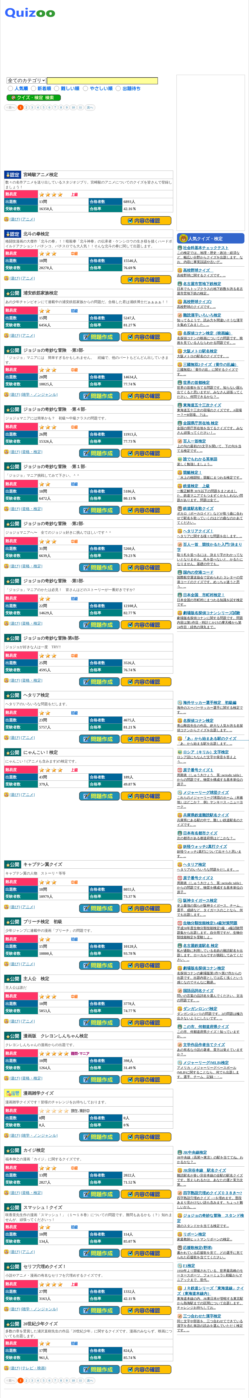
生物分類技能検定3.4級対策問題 (210, 923)
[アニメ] (28, 219)
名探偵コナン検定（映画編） (208, 333)
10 (73, 107)
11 (80, 107)
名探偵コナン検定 (198, 720)
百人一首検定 (194, 441)
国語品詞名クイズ (198, 991)
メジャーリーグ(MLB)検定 (206, 1062)
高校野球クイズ (198, 270)
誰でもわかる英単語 (200, 459)
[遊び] (15, 219)
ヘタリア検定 (194, 864)
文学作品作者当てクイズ (204, 1044)
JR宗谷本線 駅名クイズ (204, 1170)
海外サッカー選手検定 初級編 (209, 702)
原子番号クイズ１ (198, 770)
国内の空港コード (198, 572)
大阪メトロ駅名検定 (200, 351)
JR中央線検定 (195, 1152)
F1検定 (189, 1265)
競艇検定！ (192, 472)
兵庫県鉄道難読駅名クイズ (206, 815)
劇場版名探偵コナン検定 (204, 968)
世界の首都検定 (196, 382)
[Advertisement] (160, 38)
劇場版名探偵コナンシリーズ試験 (211, 613)
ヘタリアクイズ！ (198, 531)
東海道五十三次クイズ (202, 405)
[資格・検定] (31, 452)
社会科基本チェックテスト (206, 248)
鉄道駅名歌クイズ (198, 508)
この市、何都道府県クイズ (206, 1026)
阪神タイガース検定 (200, 900)
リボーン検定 (194, 1234)
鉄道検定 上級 (196, 486)
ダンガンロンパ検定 (200, 1008)
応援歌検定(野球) (197, 1247)
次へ (90, 107)
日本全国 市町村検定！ (204, 595)
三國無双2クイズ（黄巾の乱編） (210, 364)
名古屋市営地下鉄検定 (202, 284)
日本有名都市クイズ (200, 833)
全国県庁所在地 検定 (200, 423)
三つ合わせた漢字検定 (202, 1316)
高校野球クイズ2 (197, 302)
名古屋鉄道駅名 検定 (200, 945)
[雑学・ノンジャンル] (39, 394)
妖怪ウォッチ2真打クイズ (205, 846)
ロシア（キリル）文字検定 (206, 752)
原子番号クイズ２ (198, 878)
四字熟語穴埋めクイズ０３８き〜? (212, 1193)
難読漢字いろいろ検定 (202, 315)
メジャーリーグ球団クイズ (206, 792)
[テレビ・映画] (33, 1368)
